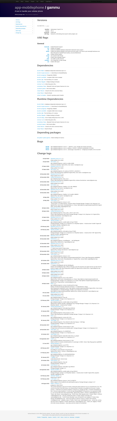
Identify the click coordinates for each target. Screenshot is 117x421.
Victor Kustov (54, 200)
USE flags (24, 22)
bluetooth (46, 46)
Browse (27, 1)
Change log (24, 32)
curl (48, 48)
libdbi (42, 70)
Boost (62, 417)
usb (48, 61)
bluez (45, 86)
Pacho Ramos (54, 360)
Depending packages (24, 28)
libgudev (44, 81)
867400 (47, 146)
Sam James (53, 161)
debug (47, 51)
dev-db (38, 70)
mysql (47, 55)
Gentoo (39, 417)
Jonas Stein (53, 329)
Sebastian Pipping (55, 375)
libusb (42, 93)
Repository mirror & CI (56, 158)
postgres (47, 60)
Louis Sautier (54, 379)
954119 (47, 149)
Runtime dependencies (24, 26)
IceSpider (77, 417)
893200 (47, 148)
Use (37, 1)
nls (48, 57)
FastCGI (54, 417)
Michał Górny (54, 238)
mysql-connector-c (45, 73)
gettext (44, 88)
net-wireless (40, 86)
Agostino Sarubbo (55, 220)
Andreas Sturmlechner (56, 177)
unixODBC (43, 77)
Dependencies (24, 24)
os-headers (43, 95)
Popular (32, 1)
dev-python (39, 137)
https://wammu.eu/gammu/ (32, 14)
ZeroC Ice (66, 417)
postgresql (43, 75)
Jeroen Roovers (54, 352)
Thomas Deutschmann (56, 306)
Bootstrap (72, 417)
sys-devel (39, 88)
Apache (50, 417)
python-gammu (46, 137)
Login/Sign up (49, 1)
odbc (48, 58)
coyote (52, 338)
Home (17, 1)
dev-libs (39, 79)
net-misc (39, 84)
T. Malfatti (53, 357)
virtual (38, 90)
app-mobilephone (30, 7)
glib (42, 79)
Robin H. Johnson (55, 348)
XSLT (58, 417)
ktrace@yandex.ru (55, 276)
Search (42, 1)
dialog (42, 117)
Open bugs (24, 30)
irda (48, 54)
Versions (24, 19)
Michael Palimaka (55, 343)
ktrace (52, 283)
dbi (48, 49)
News (22, 1)
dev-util (39, 117)
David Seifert (54, 334)
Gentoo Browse (96, 1)
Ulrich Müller (53, 320)
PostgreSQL (44, 417)
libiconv (42, 90)
